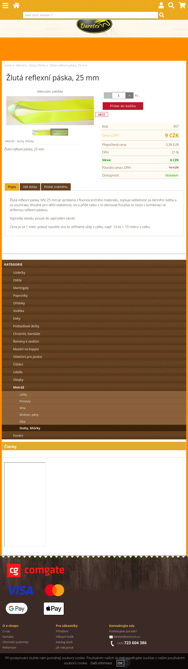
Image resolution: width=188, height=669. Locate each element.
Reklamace (9, 647)
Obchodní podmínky (15, 642)
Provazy (25, 401)
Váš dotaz (30, 187)
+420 (132, 643)
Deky (16, 318)
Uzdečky (19, 272)
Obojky (18, 379)
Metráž (9, 141)
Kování (18, 435)
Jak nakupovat (64, 647)
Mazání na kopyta (26, 349)
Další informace (101, 663)
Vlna (23, 408)
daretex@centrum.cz (126, 637)
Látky (23, 394)
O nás (6, 631)
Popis (12, 187)
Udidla (18, 372)
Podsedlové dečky (26, 326)
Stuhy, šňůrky (25, 141)
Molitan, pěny (29, 415)
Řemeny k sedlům (26, 341)
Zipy (22, 421)
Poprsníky (20, 295)
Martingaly (21, 288)
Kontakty (8, 637)
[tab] (12, 187)
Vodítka (18, 311)
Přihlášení (62, 631)
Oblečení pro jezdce (27, 357)
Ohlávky (19, 303)
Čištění (18, 364)
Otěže (17, 280)
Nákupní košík (65, 637)
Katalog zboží (64, 642)
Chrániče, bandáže (26, 334)
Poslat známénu (56, 187)
